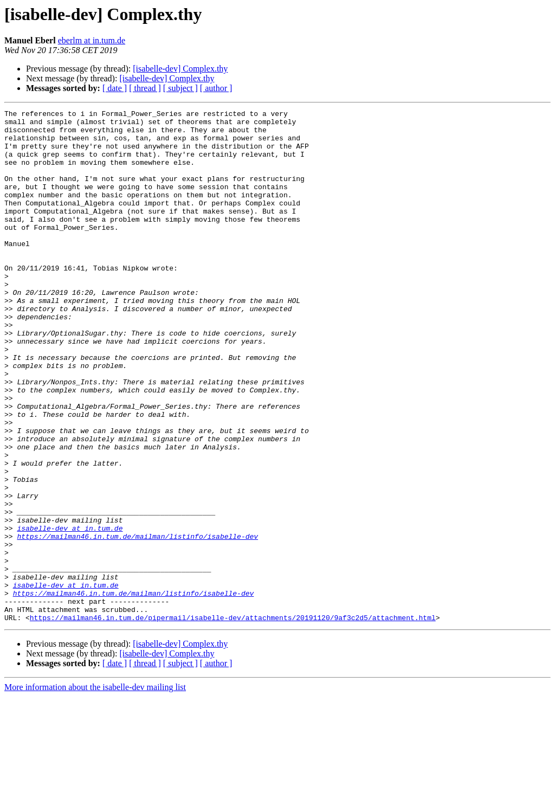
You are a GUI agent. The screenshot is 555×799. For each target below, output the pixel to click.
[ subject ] (180, 88)
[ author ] (216, 88)
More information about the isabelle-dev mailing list (95, 789)
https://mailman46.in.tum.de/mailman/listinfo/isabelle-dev (137, 622)
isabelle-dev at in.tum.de (69, 612)
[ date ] (114, 88)
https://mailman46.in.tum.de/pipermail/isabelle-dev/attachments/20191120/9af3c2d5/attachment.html (233, 720)
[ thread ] (145, 88)
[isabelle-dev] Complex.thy (180, 68)
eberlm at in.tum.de (91, 40)
